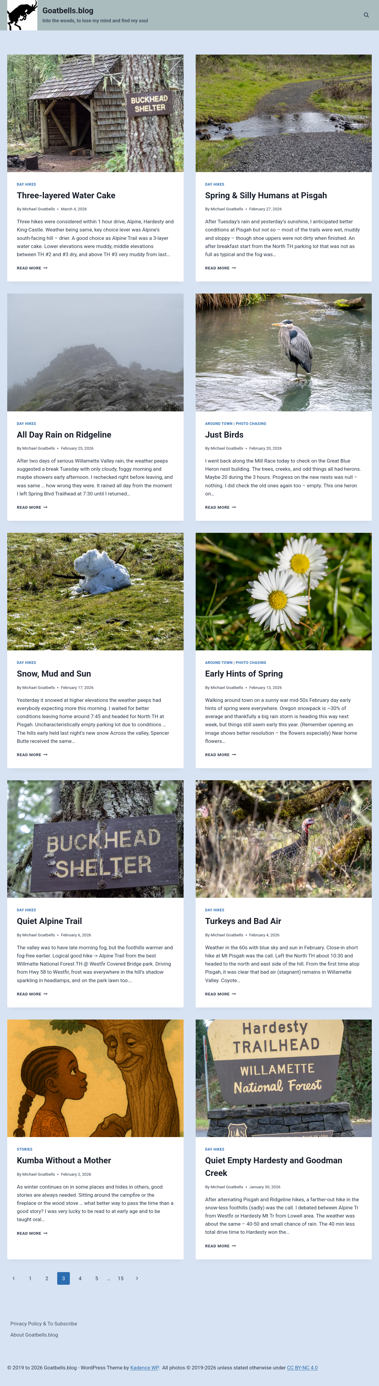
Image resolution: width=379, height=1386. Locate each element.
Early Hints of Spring (244, 674)
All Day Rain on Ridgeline (64, 435)
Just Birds (224, 435)
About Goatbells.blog (34, 1335)
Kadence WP (144, 1368)
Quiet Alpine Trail (49, 921)
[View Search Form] (366, 15)
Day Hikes (26, 184)
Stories (25, 1149)
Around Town (219, 424)
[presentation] (95, 113)
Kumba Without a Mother (64, 1160)
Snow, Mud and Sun (54, 674)
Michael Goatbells (38, 208)
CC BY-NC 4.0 (302, 1368)
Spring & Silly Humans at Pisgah (266, 195)
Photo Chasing (251, 424)
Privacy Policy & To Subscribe (43, 1324)
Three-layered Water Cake (66, 195)
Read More (32, 268)
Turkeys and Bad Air (243, 921)
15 (120, 1278)
